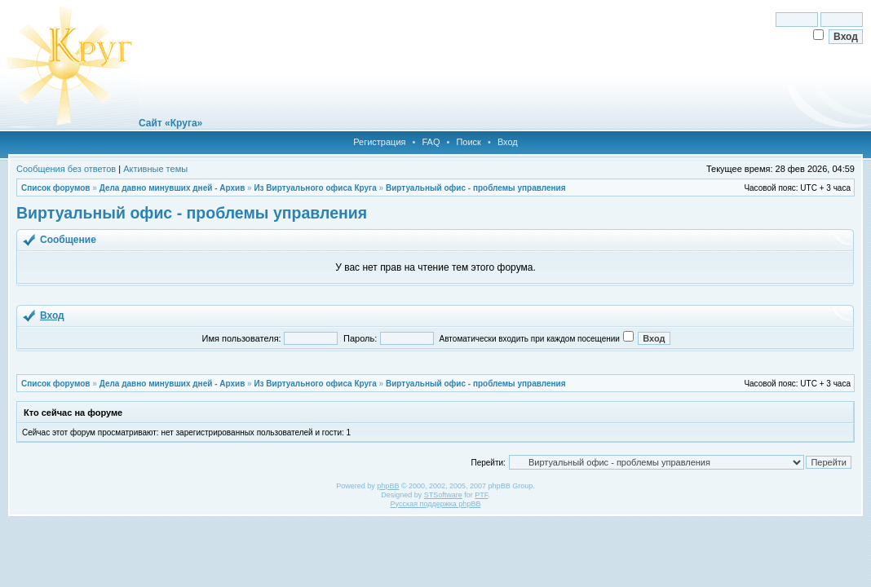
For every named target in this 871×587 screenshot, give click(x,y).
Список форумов (56, 187)
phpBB (388, 486)
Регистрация (379, 142)
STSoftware (443, 495)
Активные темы (155, 169)
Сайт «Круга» (170, 123)
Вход (507, 142)
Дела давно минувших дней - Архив (172, 187)
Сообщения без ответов (66, 169)
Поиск (468, 142)
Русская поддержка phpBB (436, 504)
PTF (481, 495)
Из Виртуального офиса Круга (315, 187)
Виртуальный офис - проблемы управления (476, 187)
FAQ (431, 142)
